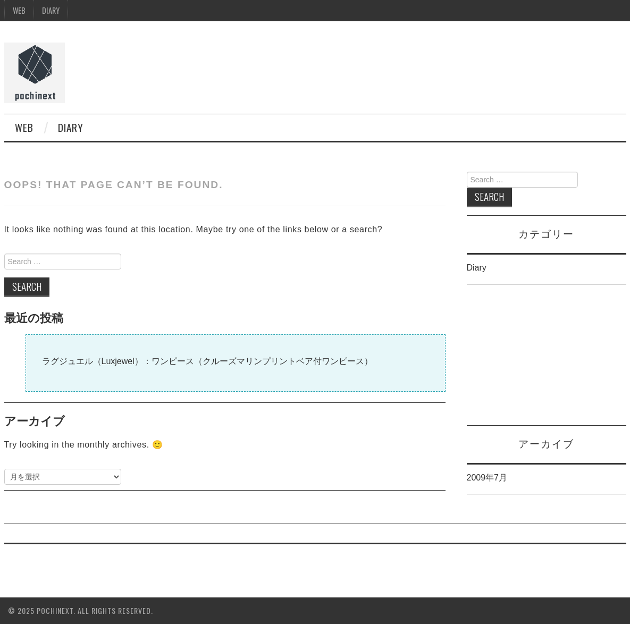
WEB (19, 10)
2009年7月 (487, 477)
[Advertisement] (546, 358)
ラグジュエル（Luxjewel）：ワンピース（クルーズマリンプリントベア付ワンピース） (207, 361)
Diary (51, 10)
